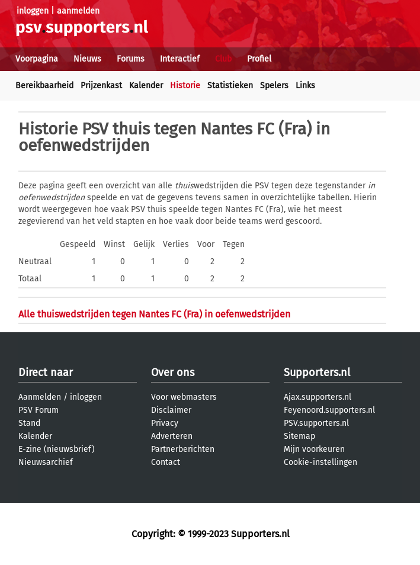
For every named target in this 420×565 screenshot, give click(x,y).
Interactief (180, 59)
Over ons (172, 372)
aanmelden (78, 11)
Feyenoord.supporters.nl (329, 410)
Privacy (164, 423)
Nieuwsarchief (45, 462)
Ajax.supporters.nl (317, 397)
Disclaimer (171, 410)
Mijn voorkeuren (314, 449)
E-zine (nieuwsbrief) (56, 449)
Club (223, 59)
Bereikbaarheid (44, 86)
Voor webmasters (184, 397)
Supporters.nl (317, 372)
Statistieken (230, 86)
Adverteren (172, 436)
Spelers (274, 86)
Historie (185, 86)
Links (305, 86)
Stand (29, 423)
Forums (131, 59)
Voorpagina (36, 59)
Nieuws (87, 59)
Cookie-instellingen (320, 462)
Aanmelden (39, 397)
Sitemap (299, 436)
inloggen (33, 11)
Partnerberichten (182, 449)
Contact (165, 462)
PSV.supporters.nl (316, 423)
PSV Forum (38, 410)
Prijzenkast (101, 86)
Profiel (259, 59)
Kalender (146, 86)
